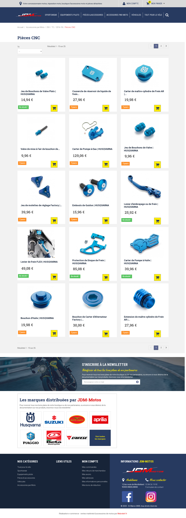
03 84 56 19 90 (151, 484)
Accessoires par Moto (117, 15)
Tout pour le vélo (153, 15)
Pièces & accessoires (93, 15)
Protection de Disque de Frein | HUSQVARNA (88, 262)
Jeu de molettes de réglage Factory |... (41, 205)
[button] (167, 15)
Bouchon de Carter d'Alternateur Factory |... (89, 318)
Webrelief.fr (122, 514)
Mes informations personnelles (94, 482)
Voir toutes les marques (100, 437)
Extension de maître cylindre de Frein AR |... (144, 318)
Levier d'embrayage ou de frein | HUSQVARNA (141, 205)
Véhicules (136, 15)
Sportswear (51, 15)
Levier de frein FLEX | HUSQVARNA (39, 261)
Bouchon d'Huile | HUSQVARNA (37, 318)
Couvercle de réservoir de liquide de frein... (91, 93)
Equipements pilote (69, 15)
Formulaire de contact (154, 487)
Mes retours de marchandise (93, 471)
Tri (18, 47)
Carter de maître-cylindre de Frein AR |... (144, 93)
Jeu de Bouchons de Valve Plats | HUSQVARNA (38, 93)
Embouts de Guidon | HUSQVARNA (90, 205)
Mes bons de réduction (91, 485)
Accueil (20, 27)
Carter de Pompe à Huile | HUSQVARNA (137, 262)
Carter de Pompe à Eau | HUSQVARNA (92, 149)
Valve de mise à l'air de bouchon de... (40, 149)
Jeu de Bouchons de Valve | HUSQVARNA (138, 149)
